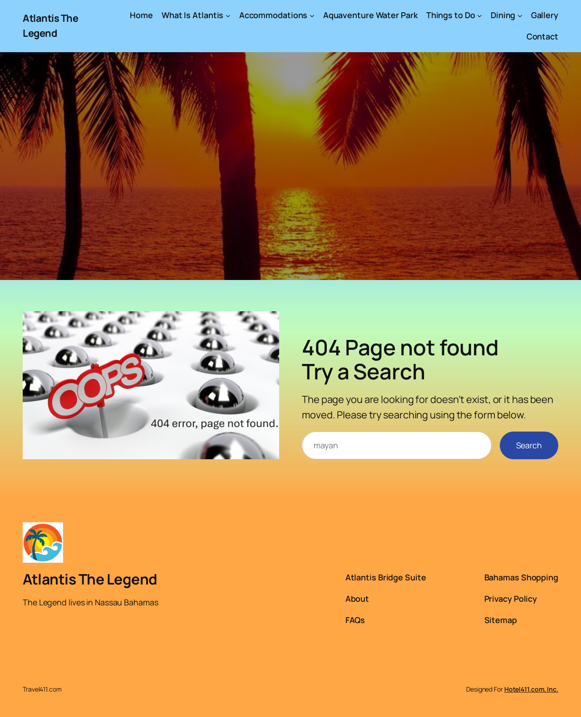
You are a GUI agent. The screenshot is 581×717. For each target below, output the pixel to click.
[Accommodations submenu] (312, 15)
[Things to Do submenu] (479, 15)
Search (529, 445)
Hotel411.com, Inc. (531, 689)
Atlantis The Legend (90, 579)
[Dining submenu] (519, 15)
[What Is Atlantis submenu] (228, 15)
